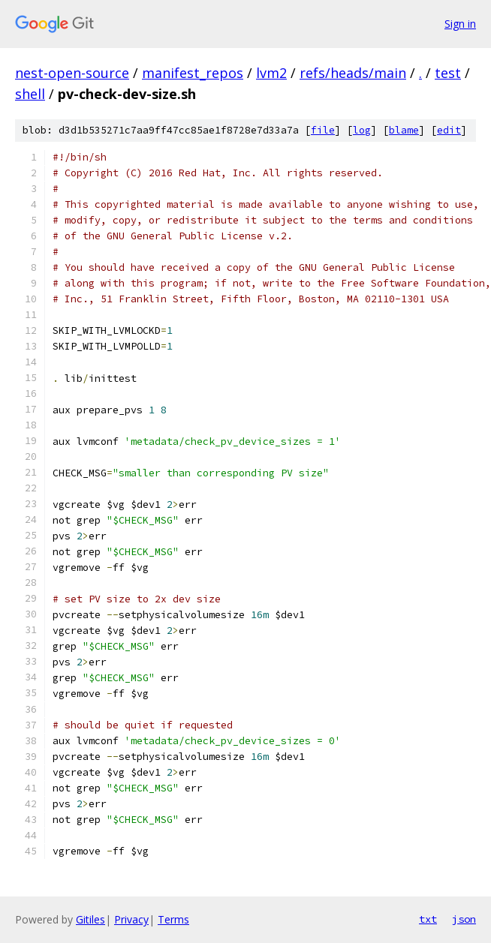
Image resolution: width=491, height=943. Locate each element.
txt (428, 919)
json (464, 919)
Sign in (460, 24)
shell (30, 94)
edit (449, 130)
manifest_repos (192, 73)
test (448, 73)
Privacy (131, 919)
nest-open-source (72, 73)
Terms (173, 919)
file (323, 130)
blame (404, 130)
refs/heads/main (353, 73)
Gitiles (90, 919)
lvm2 (271, 73)
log (362, 130)
